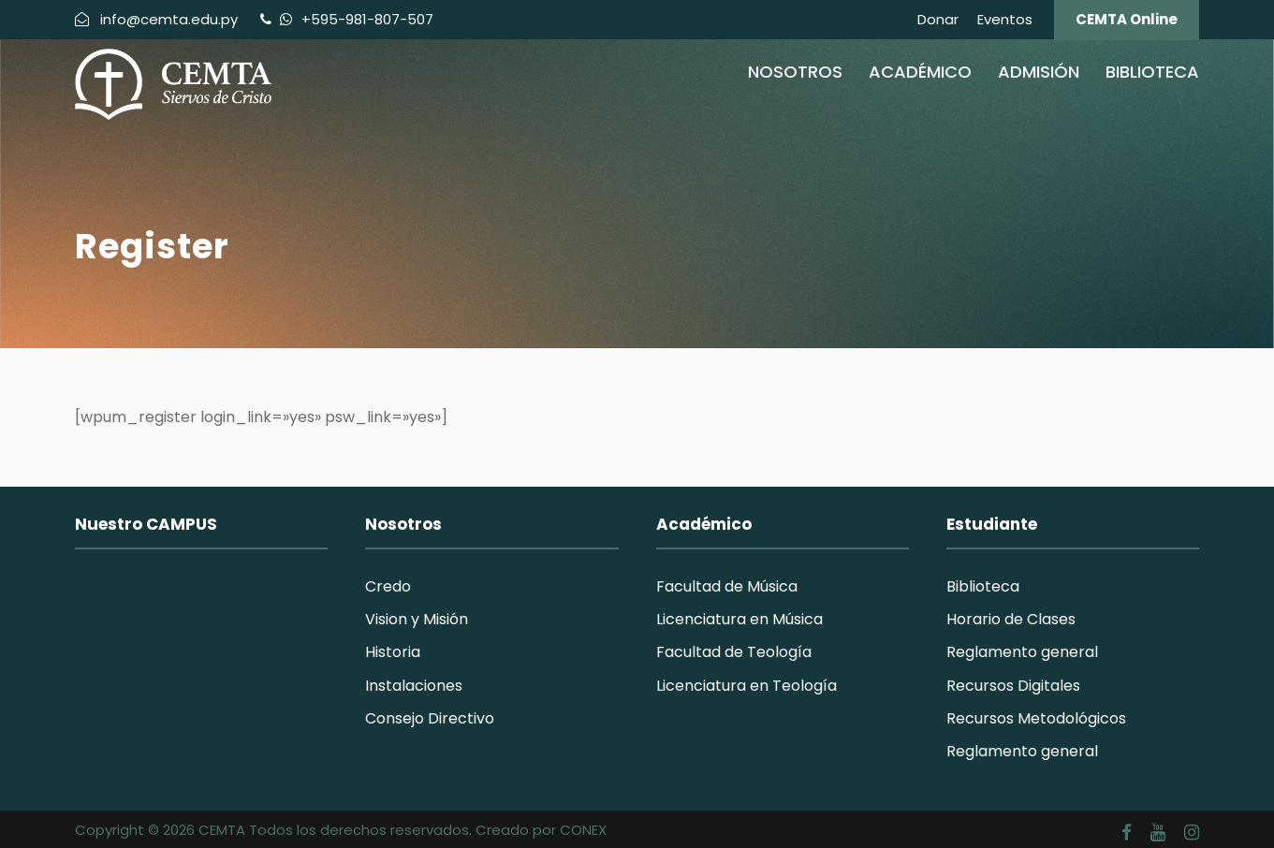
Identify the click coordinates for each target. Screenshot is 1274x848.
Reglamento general (1022, 652)
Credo (388, 586)
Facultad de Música (727, 586)
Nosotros (795, 71)
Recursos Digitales (1013, 685)
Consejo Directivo (429, 718)
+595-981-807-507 (365, 19)
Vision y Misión (416, 619)
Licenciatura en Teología (746, 685)
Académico (920, 71)
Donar (938, 19)
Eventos (1004, 19)
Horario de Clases (1011, 619)
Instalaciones (413, 685)
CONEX (583, 830)
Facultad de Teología (734, 652)
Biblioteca (1152, 71)
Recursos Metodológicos (1036, 718)
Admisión (1038, 71)
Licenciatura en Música (739, 619)
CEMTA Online (1127, 19)
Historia (392, 652)
